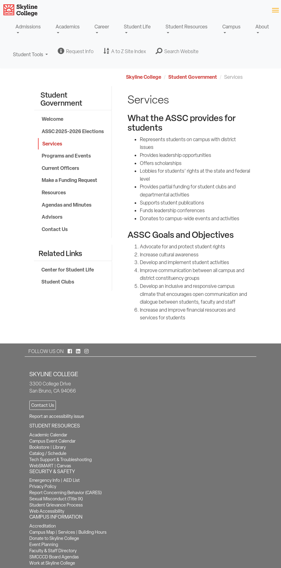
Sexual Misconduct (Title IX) (56, 499)
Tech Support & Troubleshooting (60, 459)
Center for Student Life (67, 269)
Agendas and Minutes (66, 204)
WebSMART (41, 466)
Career (101, 26)
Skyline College (143, 77)
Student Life (137, 26)
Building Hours (92, 532)
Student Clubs (57, 281)
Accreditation (42, 526)
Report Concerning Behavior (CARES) (65, 492)
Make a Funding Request (69, 180)
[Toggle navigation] (275, 9)
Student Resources (187, 26)
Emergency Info (44, 480)
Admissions (28, 26)
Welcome (52, 119)
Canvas (64, 466)
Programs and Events (66, 155)
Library (59, 447)
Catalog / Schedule (47, 453)
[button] (177, 51)
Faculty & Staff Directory (53, 550)
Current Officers (60, 168)
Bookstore (39, 447)
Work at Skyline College (52, 563)
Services (52, 143)
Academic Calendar (48, 435)
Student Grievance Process (56, 505)
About (262, 26)
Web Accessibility (46, 511)
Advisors (52, 216)
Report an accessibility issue (56, 416)
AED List (71, 480)
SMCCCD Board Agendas (54, 557)
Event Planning (43, 544)
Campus (231, 26)
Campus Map (42, 532)
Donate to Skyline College (54, 538)
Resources (54, 192)
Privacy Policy (42, 486)
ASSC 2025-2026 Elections (73, 131)
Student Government (192, 77)
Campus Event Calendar (52, 441)
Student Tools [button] (30, 57)
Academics (68, 26)
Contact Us (55, 229)
